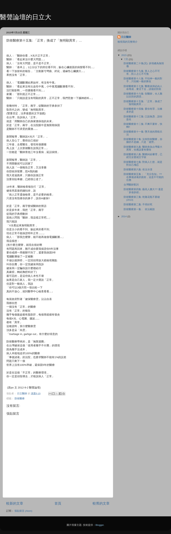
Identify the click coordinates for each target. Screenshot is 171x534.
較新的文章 (14, 503)
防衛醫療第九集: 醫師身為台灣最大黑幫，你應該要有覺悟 (143, 148)
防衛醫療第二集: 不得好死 (138, 204)
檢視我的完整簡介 (128, 41)
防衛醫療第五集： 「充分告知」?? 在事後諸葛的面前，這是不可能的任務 (144, 177)
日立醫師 (126, 37)
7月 (126, 59)
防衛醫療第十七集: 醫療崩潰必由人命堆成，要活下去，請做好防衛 (143, 87)
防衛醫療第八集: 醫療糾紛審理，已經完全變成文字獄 (143, 156)
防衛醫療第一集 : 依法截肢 (139, 209)
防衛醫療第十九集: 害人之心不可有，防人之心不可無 (142, 72)
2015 (124, 55)
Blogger (99, 525)
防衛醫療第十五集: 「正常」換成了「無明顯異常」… (143, 103)
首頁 (58, 503)
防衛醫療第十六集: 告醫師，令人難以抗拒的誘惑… (143, 95)
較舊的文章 (101, 503)
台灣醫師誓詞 (131, 184)
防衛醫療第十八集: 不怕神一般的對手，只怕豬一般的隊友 (143, 80)
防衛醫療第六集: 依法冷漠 (138, 169)
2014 (124, 216)
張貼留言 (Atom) (23, 511)
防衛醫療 (20, 398)
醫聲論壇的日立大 (25, 17)
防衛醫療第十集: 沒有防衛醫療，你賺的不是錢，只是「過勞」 (143, 140)
